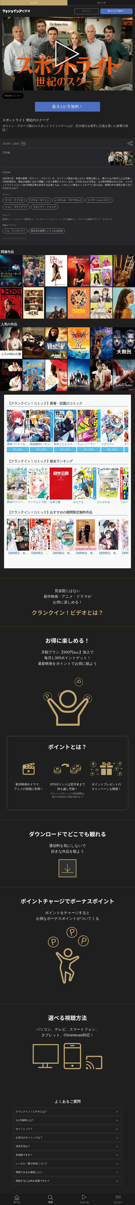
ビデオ (33, 2)
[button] (120, 431)
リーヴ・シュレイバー (99, 200)
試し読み (18, 449)
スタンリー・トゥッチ (44, 206)
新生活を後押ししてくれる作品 (47, 230)
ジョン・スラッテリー (16, 206)
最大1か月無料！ (116, 10)
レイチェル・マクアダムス (68, 200)
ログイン (86, 11)
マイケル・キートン (39, 200)
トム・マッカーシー (15, 230)
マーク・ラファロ (14, 200)
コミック (101, 2)
